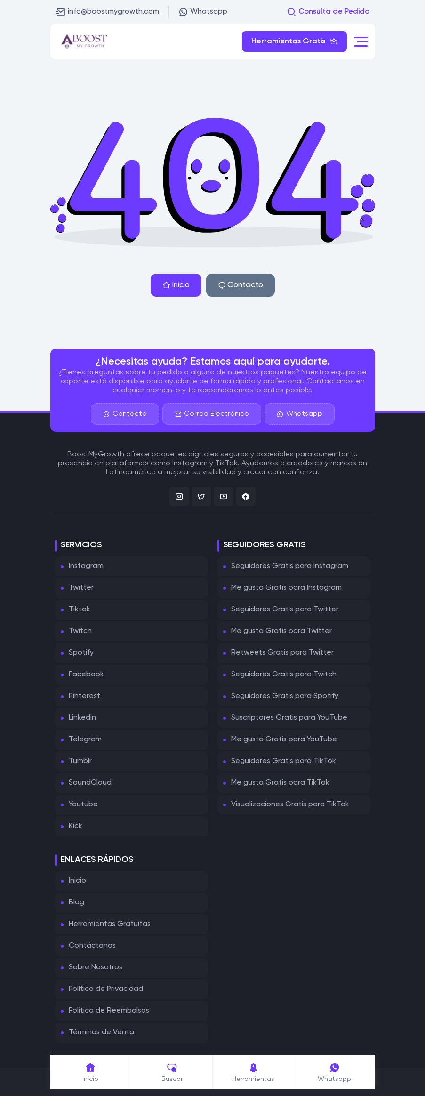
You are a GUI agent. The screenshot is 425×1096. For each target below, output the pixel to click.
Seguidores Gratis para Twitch (284, 674)
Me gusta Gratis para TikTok (280, 783)
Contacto (240, 285)
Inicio (176, 285)
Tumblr (80, 761)
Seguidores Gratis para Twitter (284, 609)
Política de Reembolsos (109, 1011)
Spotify (81, 653)
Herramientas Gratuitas (110, 924)
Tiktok (79, 609)
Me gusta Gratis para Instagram (286, 588)
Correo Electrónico (212, 414)
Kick (75, 826)
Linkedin (82, 718)
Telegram (85, 739)
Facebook (86, 674)
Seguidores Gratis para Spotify (284, 696)
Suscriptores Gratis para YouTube (289, 718)
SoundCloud (90, 783)
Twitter (81, 588)
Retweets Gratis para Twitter (282, 653)
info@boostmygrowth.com (107, 11)
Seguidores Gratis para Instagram (289, 566)
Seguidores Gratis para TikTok (283, 761)
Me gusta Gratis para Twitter (281, 631)
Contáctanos (92, 946)
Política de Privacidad (106, 989)
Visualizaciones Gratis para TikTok (290, 804)
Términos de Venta (101, 1032)
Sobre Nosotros (95, 967)
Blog (76, 902)
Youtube (83, 804)
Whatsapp (202, 11)
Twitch (80, 631)
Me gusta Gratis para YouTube (284, 739)
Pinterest (84, 696)
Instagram (86, 566)
